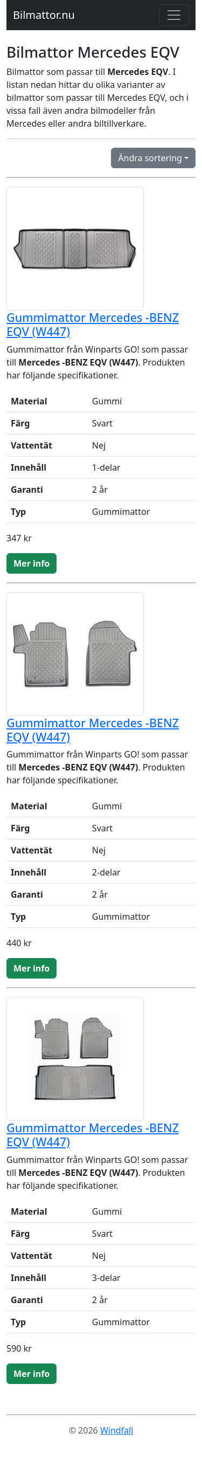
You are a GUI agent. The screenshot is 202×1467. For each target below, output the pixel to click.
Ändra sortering (150, 158)
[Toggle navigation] (174, 15)
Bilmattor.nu (44, 15)
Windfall (116, 1430)
